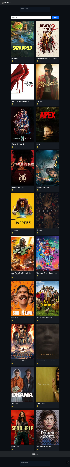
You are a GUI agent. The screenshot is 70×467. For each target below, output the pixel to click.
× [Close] (67, 462)
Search (55, 17)
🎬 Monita (6, 2)
